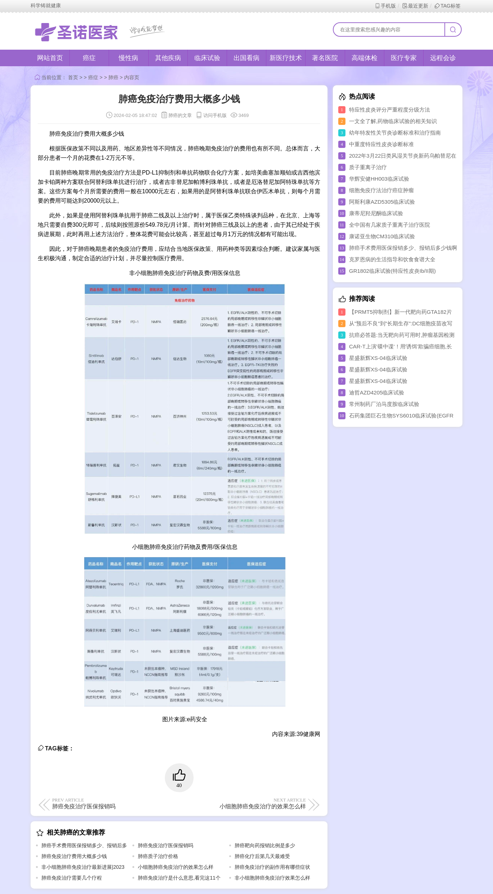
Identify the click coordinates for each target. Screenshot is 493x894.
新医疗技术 (286, 58)
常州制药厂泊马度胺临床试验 (384, 404)
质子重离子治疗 (368, 167)
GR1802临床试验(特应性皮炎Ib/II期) (392, 271)
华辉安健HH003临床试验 (379, 179)
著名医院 (325, 58)
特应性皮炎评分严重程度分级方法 (389, 110)
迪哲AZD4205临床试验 (376, 392)
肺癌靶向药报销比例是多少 (265, 845)
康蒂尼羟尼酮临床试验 (376, 213)
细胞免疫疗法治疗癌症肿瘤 (381, 190)
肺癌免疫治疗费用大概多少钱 (74, 856)
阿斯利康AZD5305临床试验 (382, 202)
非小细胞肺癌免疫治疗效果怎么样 (272, 878)
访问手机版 (211, 115)
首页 (73, 77)
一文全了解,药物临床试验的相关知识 (393, 121)
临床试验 (207, 58)
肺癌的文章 (180, 115)
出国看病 (246, 58)
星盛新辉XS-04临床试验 (378, 358)
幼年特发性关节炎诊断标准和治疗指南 (395, 133)
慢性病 (128, 58)
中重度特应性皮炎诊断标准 (381, 144)
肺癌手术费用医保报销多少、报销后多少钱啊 (403, 248)
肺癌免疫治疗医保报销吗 (114, 803)
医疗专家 (404, 58)
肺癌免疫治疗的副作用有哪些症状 (272, 867)
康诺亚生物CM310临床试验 (382, 236)
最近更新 (415, 6)
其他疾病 (168, 58)
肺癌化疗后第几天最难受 (262, 856)
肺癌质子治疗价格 (158, 856)
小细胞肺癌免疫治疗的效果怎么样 (244, 803)
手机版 (385, 6)
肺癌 (113, 77)
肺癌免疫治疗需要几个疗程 (71, 878)
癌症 (89, 58)
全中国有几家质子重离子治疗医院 (389, 225)
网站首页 (50, 58)
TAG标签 (447, 6)
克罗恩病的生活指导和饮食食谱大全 (392, 259)
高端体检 (364, 58)
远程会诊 (443, 58)
